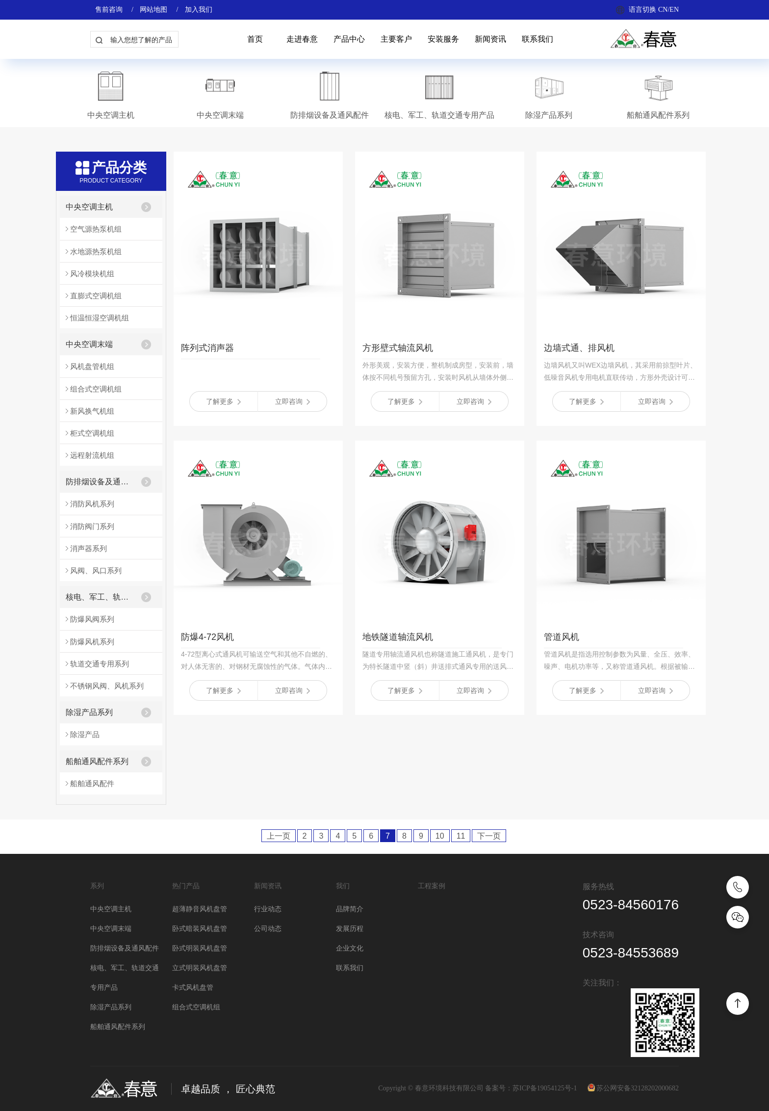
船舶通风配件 (92, 783)
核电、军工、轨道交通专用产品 (100, 597)
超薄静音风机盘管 (199, 909)
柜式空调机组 (92, 433)
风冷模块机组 (92, 273)
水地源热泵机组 (96, 251)
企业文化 (349, 948)
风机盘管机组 (92, 366)
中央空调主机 (89, 207)
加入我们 (198, 9)
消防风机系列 (92, 504)
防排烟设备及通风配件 (100, 481)
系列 (97, 886)
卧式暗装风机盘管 (199, 928)
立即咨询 (292, 401)
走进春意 (302, 39)
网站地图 (153, 9)
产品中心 (349, 39)
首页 (255, 39)
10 (440, 836)
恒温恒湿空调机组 (99, 318)
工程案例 (431, 886)
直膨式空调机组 (96, 295)
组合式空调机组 (96, 389)
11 (461, 836)
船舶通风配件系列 (97, 761)
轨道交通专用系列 (99, 664)
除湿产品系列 (89, 712)
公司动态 (268, 928)
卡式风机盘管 (192, 987)
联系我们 (537, 39)
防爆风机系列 (92, 641)
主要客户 (396, 39)
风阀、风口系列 (96, 570)
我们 (343, 886)
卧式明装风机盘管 (199, 948)
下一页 (489, 836)
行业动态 (268, 909)
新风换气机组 (92, 411)
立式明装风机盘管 (199, 968)
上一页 (278, 836)
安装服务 (443, 39)
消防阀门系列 (92, 526)
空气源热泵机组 (96, 229)
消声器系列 (88, 548)
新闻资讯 (490, 39)
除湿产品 (85, 734)
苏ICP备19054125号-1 (545, 1088)
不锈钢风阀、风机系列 (107, 686)
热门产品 (186, 886)
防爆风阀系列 (92, 619)
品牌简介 (349, 909)
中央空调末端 (89, 344)
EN (674, 9)
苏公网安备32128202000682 (637, 1088)
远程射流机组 (92, 455)
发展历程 (349, 928)
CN (662, 9)
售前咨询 (109, 9)
